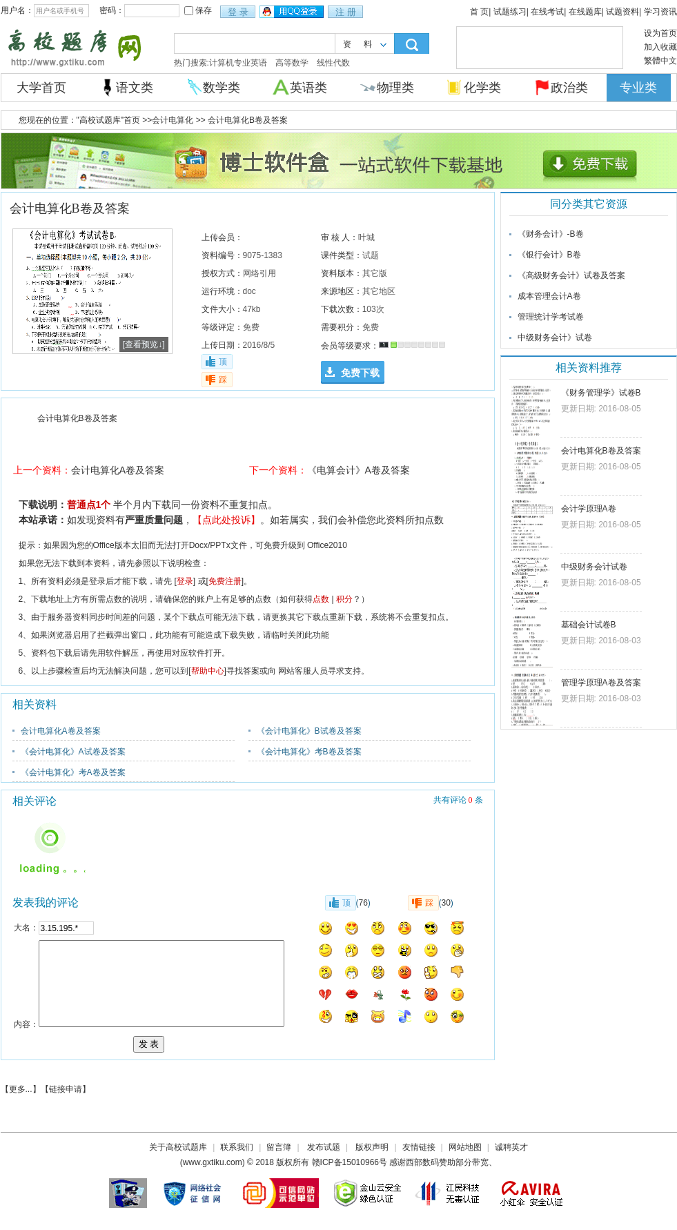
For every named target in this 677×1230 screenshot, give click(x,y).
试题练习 (510, 12)
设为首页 (660, 33)
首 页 (479, 12)
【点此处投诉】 (226, 519)
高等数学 (291, 63)
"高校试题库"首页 (109, 120)
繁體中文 (660, 61)
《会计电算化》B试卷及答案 (309, 731)
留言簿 (278, 1147)
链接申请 (65, 1089)
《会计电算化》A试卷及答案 (73, 751)
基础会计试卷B (588, 624)
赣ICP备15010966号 (349, 1162)
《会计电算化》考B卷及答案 (309, 751)
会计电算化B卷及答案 (601, 451)
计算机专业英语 (238, 63)
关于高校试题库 (178, 1147)
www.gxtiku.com (212, 1162)
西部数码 (422, 1162)
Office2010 (327, 545)
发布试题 (323, 1147)
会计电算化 (172, 120)
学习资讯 (660, 12)
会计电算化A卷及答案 (117, 470)
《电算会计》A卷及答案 (358, 470)
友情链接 (418, 1147)
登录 (185, 581)
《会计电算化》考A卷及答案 (73, 772)
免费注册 (225, 581)
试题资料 (622, 12)
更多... (20, 1089)
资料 (363, 44)
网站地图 (465, 1147)
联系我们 (236, 1147)
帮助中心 (207, 671)
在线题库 (585, 12)
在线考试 (547, 12)
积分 (344, 599)
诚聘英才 (511, 1147)
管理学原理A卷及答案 (601, 682)
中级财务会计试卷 (594, 567)
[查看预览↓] (144, 344)
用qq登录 (292, 12)
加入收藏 (660, 47)
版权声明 (372, 1147)
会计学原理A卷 (588, 509)
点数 (321, 599)
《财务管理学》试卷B (601, 393)
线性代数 (333, 63)
